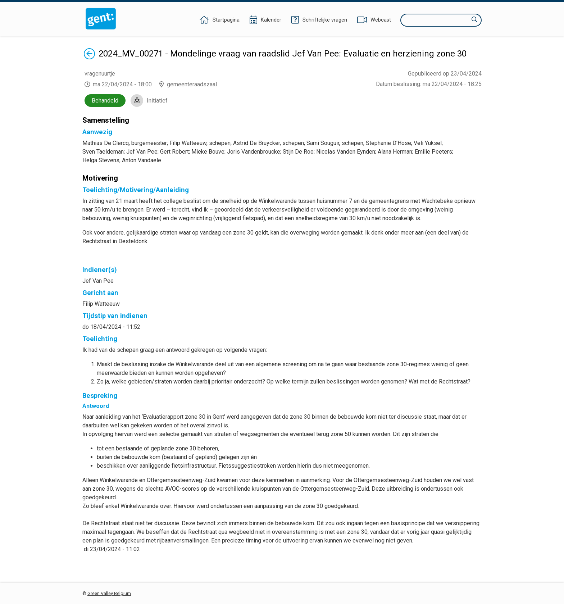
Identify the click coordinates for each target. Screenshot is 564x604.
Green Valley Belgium (109, 593)
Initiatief (157, 100)
